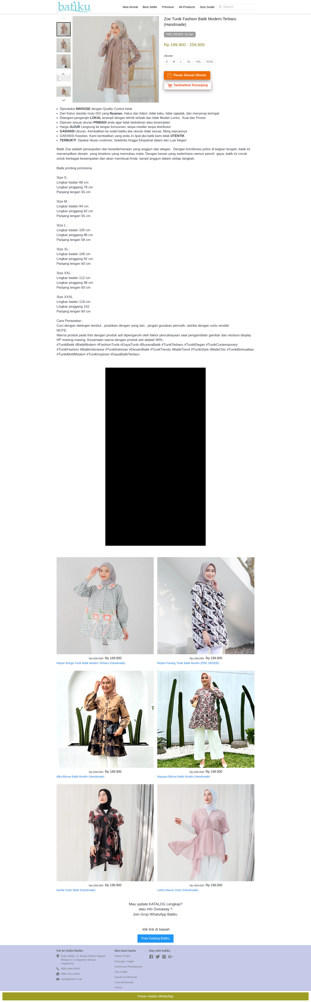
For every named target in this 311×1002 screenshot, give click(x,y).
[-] (151, 956)
